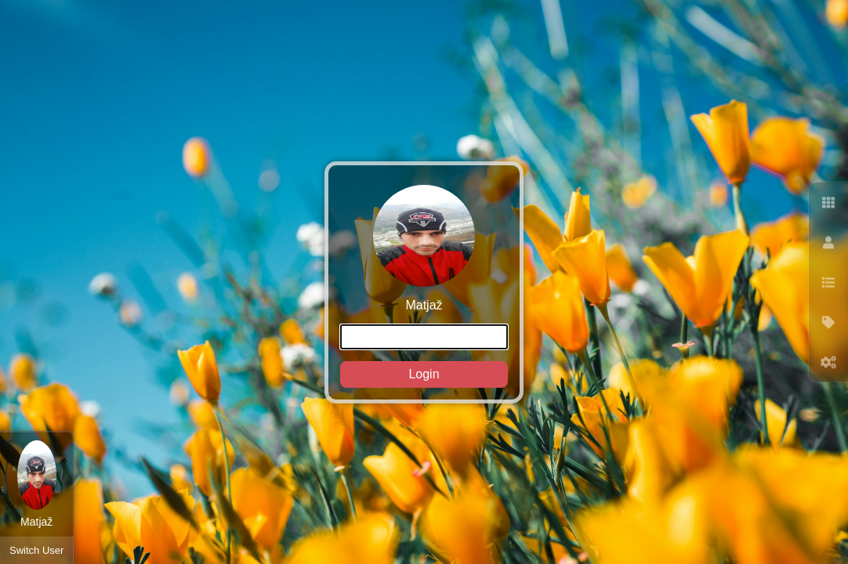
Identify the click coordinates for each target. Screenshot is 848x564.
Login (423, 374)
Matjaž (424, 286)
